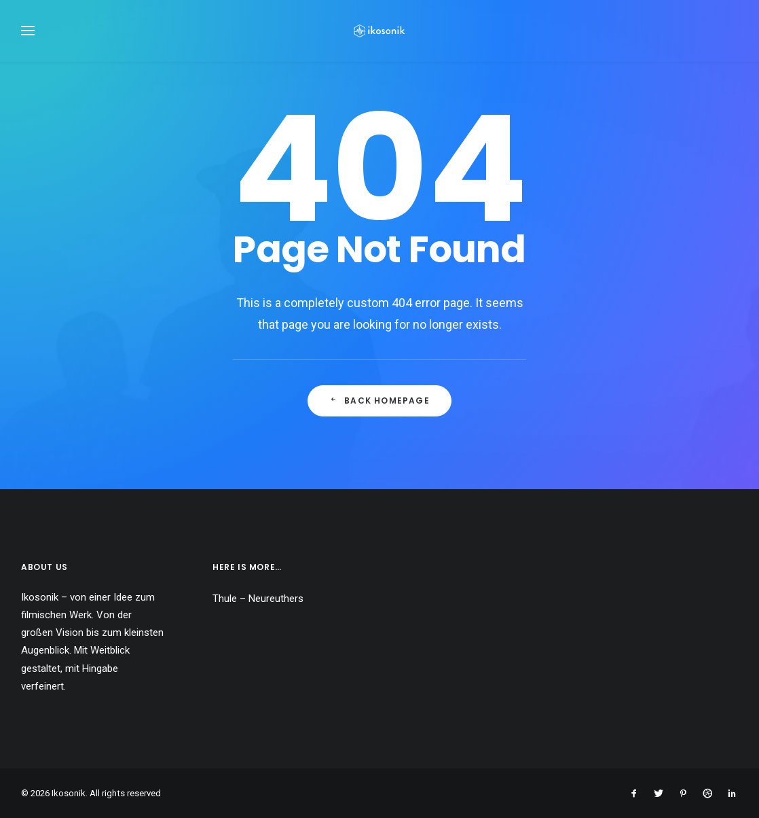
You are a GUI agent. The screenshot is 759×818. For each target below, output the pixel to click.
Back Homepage (379, 404)
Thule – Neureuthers (257, 598)
